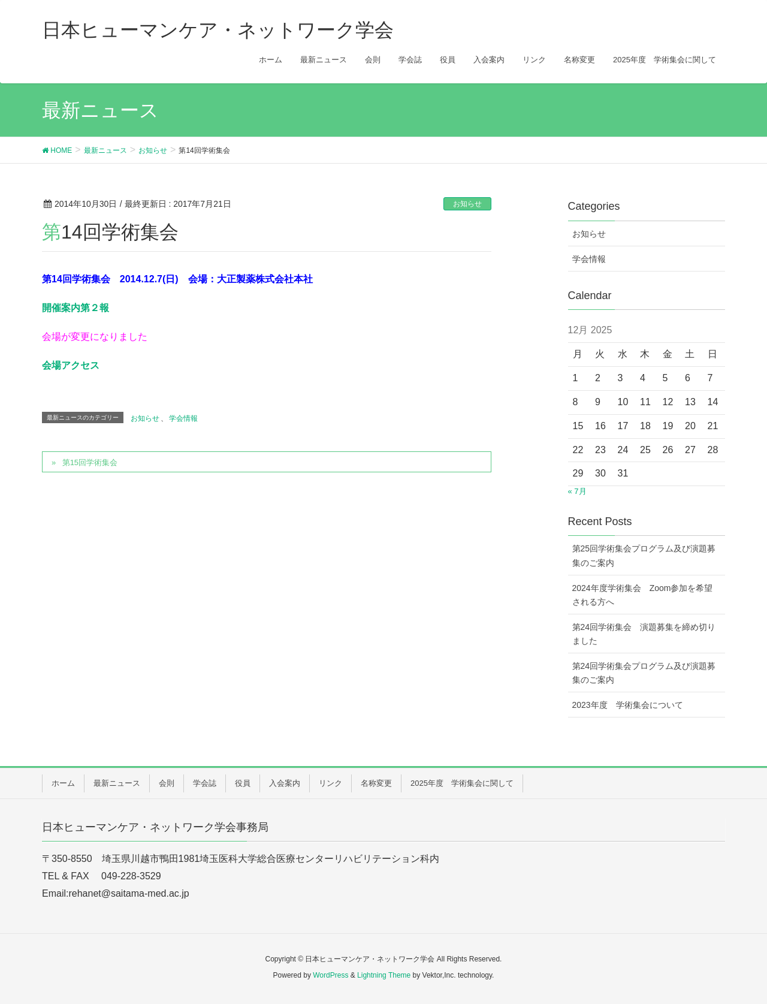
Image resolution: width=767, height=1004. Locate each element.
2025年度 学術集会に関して (462, 783)
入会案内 (284, 783)
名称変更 (376, 783)
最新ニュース (116, 783)
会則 (166, 783)
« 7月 (577, 491)
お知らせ (467, 204)
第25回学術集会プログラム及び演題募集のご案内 (644, 555)
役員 (242, 783)
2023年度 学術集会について (627, 705)
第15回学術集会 (89, 462)
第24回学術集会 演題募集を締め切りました (644, 634)
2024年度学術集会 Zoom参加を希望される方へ (642, 595)
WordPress (330, 975)
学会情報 (183, 418)
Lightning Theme (383, 975)
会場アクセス (70, 365)
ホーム (63, 783)
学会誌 (204, 783)
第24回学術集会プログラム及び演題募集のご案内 (644, 673)
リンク (330, 783)
